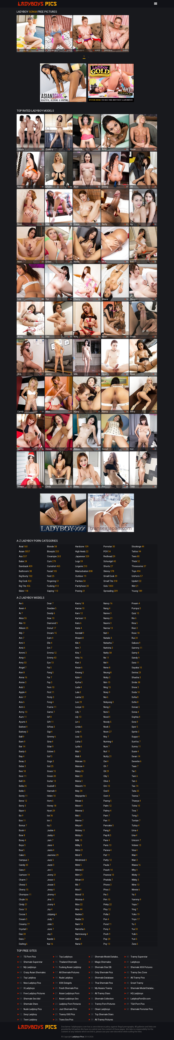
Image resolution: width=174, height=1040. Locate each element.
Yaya (135, 904)
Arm (22, 707)
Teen (136, 556)
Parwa (107, 850)
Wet (135, 586)
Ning (107, 687)
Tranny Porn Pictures (105, 1004)
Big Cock (25, 581)
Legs (79, 561)
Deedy (51, 613)
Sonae (136, 707)
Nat (106, 633)
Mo (77, 884)
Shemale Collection (104, 998)
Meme (79, 820)
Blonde (52, 546)
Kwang (79, 672)
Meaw (79, 801)
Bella (23, 786)
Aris (21, 702)
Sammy (137, 648)
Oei (105, 761)
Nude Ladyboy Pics (33, 1009)
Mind (78, 855)
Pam (106, 815)
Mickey (80, 830)
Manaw (80, 761)
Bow (22, 835)
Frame (51, 707)
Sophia (136, 717)
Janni (50, 850)
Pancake (108, 825)
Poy (106, 944)
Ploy (107, 909)
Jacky (51, 835)
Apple (22, 692)
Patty (107, 860)
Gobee (51, 751)
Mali (78, 756)
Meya (78, 825)
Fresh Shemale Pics (68, 988)
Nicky (106, 677)
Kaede (51, 939)
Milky (78, 845)
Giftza (51, 727)
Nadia (79, 919)
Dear (50, 603)
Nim (106, 682)
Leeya (79, 707)
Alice (23, 618)
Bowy (22, 840)
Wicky (136, 875)
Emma (52, 653)
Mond (79, 894)
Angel (22, 667)
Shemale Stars (31, 1004)
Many (79, 771)
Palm (107, 806)
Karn (79, 613)
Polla (106, 914)
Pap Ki (107, 835)
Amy (22, 662)
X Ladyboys (29, 988)
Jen (50, 870)
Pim (106, 899)
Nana (78, 944)
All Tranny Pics (138, 977)
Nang (106, 608)
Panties (80, 581)
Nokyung (108, 702)
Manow (79, 766)
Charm (23, 880)
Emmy (51, 657)
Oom (106, 796)
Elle (49, 643)
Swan (136, 756)
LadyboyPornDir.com (141, 998)
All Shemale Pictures (69, 972)
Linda (78, 727)
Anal (23, 546)
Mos (78, 909)
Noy (106, 736)
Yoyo (136, 919)
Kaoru (79, 603)
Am (21, 638)
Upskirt (136, 581)
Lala (78, 692)
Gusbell (51, 786)
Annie (22, 682)
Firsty (50, 697)
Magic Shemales (103, 962)
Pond (107, 924)
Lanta (79, 697)
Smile (136, 682)
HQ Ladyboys (137, 993)
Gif (49, 717)
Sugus (136, 736)
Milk (78, 840)
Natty (107, 653)
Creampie (54, 556)
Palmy (107, 810)
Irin (49, 820)
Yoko (136, 914)
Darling (23, 944)
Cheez (23, 884)
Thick (136, 561)
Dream (52, 633)
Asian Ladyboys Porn (69, 993)
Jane (50, 845)
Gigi (49, 731)
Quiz (135, 613)
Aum (23, 717)
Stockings (138, 546)
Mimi (79, 850)
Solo (108, 586)
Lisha (78, 741)
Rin (134, 618)
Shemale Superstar (33, 962)
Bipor (22, 810)
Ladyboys (135, 962)
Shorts (108, 566)
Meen (79, 806)
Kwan (78, 667)
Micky (79, 835)
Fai (49, 667)
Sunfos (136, 741)
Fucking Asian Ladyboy (70, 967)
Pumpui (136, 608)
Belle (22, 791)
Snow (135, 687)
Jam (50, 840)
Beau (22, 761)
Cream (23, 919)
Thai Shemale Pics (104, 983)
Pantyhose (82, 586)
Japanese (82, 556)
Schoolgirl (109, 561)
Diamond (52, 623)
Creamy (24, 924)
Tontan (136, 820)
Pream (136, 603)
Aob (22, 687)
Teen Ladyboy (30, 1019)
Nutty (107, 756)
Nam (79, 924)
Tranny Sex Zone (139, 972)
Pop (106, 939)
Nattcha (108, 648)
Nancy (107, 603)
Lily (78, 717)
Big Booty (25, 576)
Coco (23, 909)
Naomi (107, 623)
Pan (106, 820)
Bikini (23, 591)
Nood (106, 717)
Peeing (80, 591)
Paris (107, 845)
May (78, 791)
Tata (135, 791)
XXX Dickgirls (65, 983)
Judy (50, 919)
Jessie (51, 884)
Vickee (136, 845)
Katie (78, 628)
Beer (22, 776)
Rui (135, 638)
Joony (51, 904)
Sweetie (136, 761)
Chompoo (25, 894)
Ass (23, 556)
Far (49, 677)
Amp (22, 657)
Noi (105, 697)
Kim (78, 648)
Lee (78, 702)
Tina (135, 810)
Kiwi (78, 662)
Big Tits (24, 586)
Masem (80, 786)
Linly (78, 731)
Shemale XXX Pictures (141, 967)
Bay (21, 756)
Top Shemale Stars (104, 1014)
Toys (136, 571)
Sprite (135, 731)
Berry (22, 806)
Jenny (51, 875)
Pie (105, 894)
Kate (78, 623)
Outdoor (80, 576)
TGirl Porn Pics (138, 1004)
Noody (107, 722)
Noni (106, 712)
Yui (135, 929)
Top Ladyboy (30, 977)
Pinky (107, 904)
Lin (77, 722)
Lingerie (81, 566)
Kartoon (80, 618)
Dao (22, 934)
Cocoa (23, 914)
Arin (22, 697)
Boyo (22, 845)
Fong (50, 702)
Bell (22, 781)
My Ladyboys (30, 967)
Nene (106, 667)
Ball (21, 736)
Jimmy (51, 894)
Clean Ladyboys (102, 1009)
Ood (106, 791)
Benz (23, 801)
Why (135, 870)
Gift (50, 722)
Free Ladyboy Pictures (34, 993)
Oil (106, 771)
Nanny (108, 618)
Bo (21, 815)
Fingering (53, 581)
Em (49, 648)
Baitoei (23, 727)
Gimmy (51, 736)
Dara (22, 939)
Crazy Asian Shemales (35, 972)
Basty (22, 751)
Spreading (110, 591)
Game (51, 712)
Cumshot (53, 566)
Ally (21, 633)
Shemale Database (104, 977)
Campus (24, 860)
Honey (51, 806)
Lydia (78, 746)
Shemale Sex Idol (32, 998)
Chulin (23, 899)
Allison (23, 628)
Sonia (135, 712)
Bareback (25, 566)
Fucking (53, 586)
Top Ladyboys (66, 956)
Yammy (136, 899)
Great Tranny (137, 983)
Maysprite (81, 796)
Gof (49, 756)
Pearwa (108, 875)
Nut (106, 751)
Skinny (108, 571)
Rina (135, 623)
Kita (78, 653)
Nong (106, 707)
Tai (134, 771)
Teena (136, 796)
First (50, 692)
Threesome (139, 566)
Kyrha (79, 682)
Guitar (51, 781)
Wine (135, 884)
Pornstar (109, 546)
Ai (21, 613)
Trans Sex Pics (66, 1019)
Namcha (80, 929)
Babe (23, 561)
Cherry (23, 889)
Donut (51, 628)
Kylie (78, 677)
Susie (135, 751)
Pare (106, 840)
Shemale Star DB (103, 967)
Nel (105, 662)
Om (106, 786)
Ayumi (23, 722)
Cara (22, 870)
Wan (135, 860)
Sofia (135, 697)
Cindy (23, 904)
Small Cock (110, 576)
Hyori (51, 810)
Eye (50, 662)
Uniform (137, 576)
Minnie (79, 870)
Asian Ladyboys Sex (69, 998)
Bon (22, 820)
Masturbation (84, 571)
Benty (23, 796)
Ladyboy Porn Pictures (70, 1004)
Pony (106, 929)
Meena (79, 810)
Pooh (106, 934)
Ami (22, 643)
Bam (22, 741)
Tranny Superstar (139, 956)
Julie (50, 924)
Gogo (50, 761)
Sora (135, 722)
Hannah (51, 791)
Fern (50, 687)
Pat (106, 855)
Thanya (136, 801)
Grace (51, 771)
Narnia (108, 628)
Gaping (52, 591)
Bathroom (25, 571)
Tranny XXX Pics (67, 1014)
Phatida (108, 880)
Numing (108, 741)
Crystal (23, 929)
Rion (135, 628)
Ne (106, 657)
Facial (52, 571)
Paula (107, 865)
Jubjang (52, 914)
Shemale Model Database (107, 956)
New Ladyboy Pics (32, 983)
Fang (50, 672)
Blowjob (53, 551)
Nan (78, 939)
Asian (24, 551)
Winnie (136, 889)
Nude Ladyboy (66, 977)
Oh (105, 766)
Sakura (136, 643)
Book (22, 830)
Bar (22, 746)
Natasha (108, 643)
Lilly (78, 712)
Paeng (107, 801)
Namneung (81, 934)
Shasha (136, 677)
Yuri (134, 939)
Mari (79, 776)
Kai (50, 944)
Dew (50, 618)
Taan (135, 766)
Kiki (77, 643)
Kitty (79, 657)
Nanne (107, 613)
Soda (136, 692)
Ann (22, 672)
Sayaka (137, 667)
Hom (50, 801)
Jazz (50, 860)
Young (137, 591)
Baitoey (23, 731)
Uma (135, 830)
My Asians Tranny (103, 988)
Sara (135, 662)
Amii (22, 648)
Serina (136, 672)
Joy (49, 909)
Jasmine (53, 855)
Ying (135, 909)
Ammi (23, 653)
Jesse (51, 880)
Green (51, 776)
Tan (134, 781)
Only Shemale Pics (104, 972)
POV (107, 551)
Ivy (49, 825)
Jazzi (50, 865)
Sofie (135, 702)
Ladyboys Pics (78, 1037)
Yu (134, 924)
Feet (50, 576)
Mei (78, 815)
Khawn (79, 638)
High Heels (81, 551)
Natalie (107, 638)
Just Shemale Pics (68, 1009)
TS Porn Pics (30, 956)
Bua (21, 850)
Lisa (78, 736)
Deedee (51, 608)
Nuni (106, 746)
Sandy (136, 657)
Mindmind (81, 860)
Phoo (106, 889)
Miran (79, 880)
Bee (22, 771)
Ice (50, 815)
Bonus (23, 825)
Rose (136, 633)
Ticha (136, 806)
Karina (79, 608)
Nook (106, 727)
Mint (79, 875)
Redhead (109, 556)
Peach (108, 870)
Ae (21, 603)
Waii (134, 855)
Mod (78, 889)
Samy (135, 653)
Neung (107, 672)
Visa (135, 850)
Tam (135, 776)
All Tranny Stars (102, 993)
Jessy (51, 889)
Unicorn (136, 840)
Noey (106, 692)
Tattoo (136, 551)
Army (23, 712)
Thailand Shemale (68, 962)
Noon (107, 731)
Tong (135, 815)
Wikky (135, 880)
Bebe (22, 766)
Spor (135, 727)
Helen (51, 796)
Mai (78, 751)
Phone (107, 884)
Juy (49, 934)
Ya (134, 894)
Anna (23, 677)
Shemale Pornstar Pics (142, 1009)
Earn (50, 638)
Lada (78, 687)
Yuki (135, 934)
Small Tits (110, 581)
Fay (49, 682)
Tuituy (135, 825)
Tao (135, 786)
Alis (22, 623)
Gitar (50, 746)
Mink (78, 865)
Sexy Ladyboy (30, 1014)
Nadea (79, 914)
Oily (106, 776)
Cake (22, 855)
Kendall (79, 633)
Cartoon (24, 875)
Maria (79, 781)
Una (134, 835)
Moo (79, 904)
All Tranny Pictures (104, 1019)
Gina (50, 741)
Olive (106, 781)
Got (50, 766)
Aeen (22, 608)
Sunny (136, 746)
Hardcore (81, 546)
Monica (79, 899)
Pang (106, 830)
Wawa (136, 865)
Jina (50, 899)
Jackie (51, 830)
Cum (51, 561)
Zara (135, 944)
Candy (23, 865)
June (50, 929)
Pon (106, 919)
